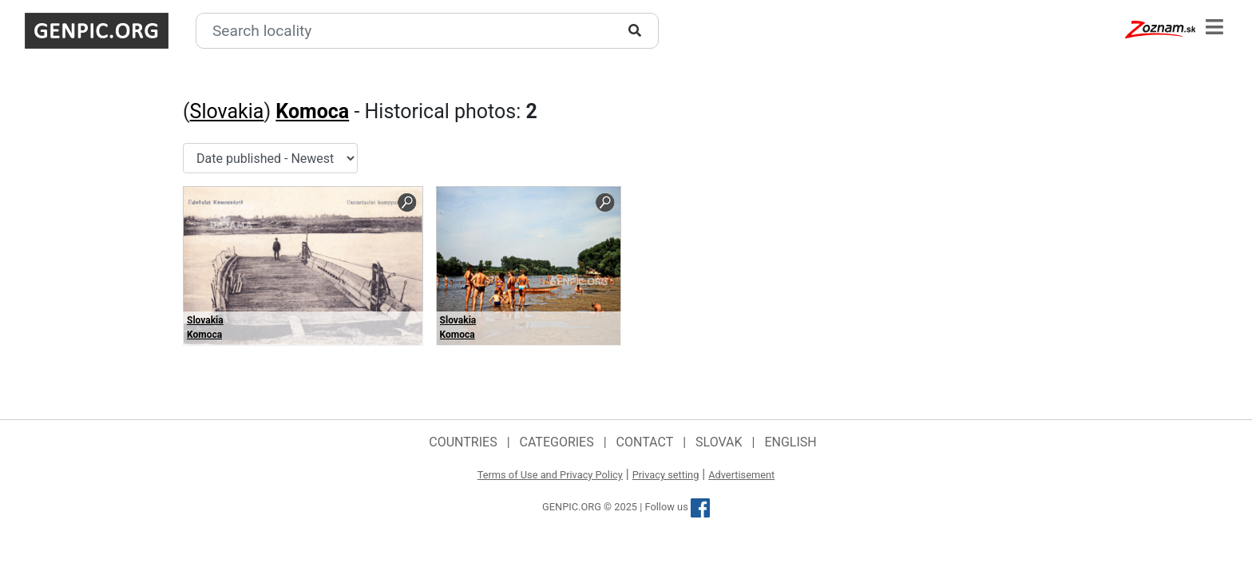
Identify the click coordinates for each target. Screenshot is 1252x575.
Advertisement (741, 475)
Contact (645, 442)
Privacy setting (665, 475)
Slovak (719, 442)
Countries (463, 442)
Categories (557, 442)
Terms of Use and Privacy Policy (550, 475)
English (790, 442)
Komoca (312, 111)
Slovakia (227, 111)
